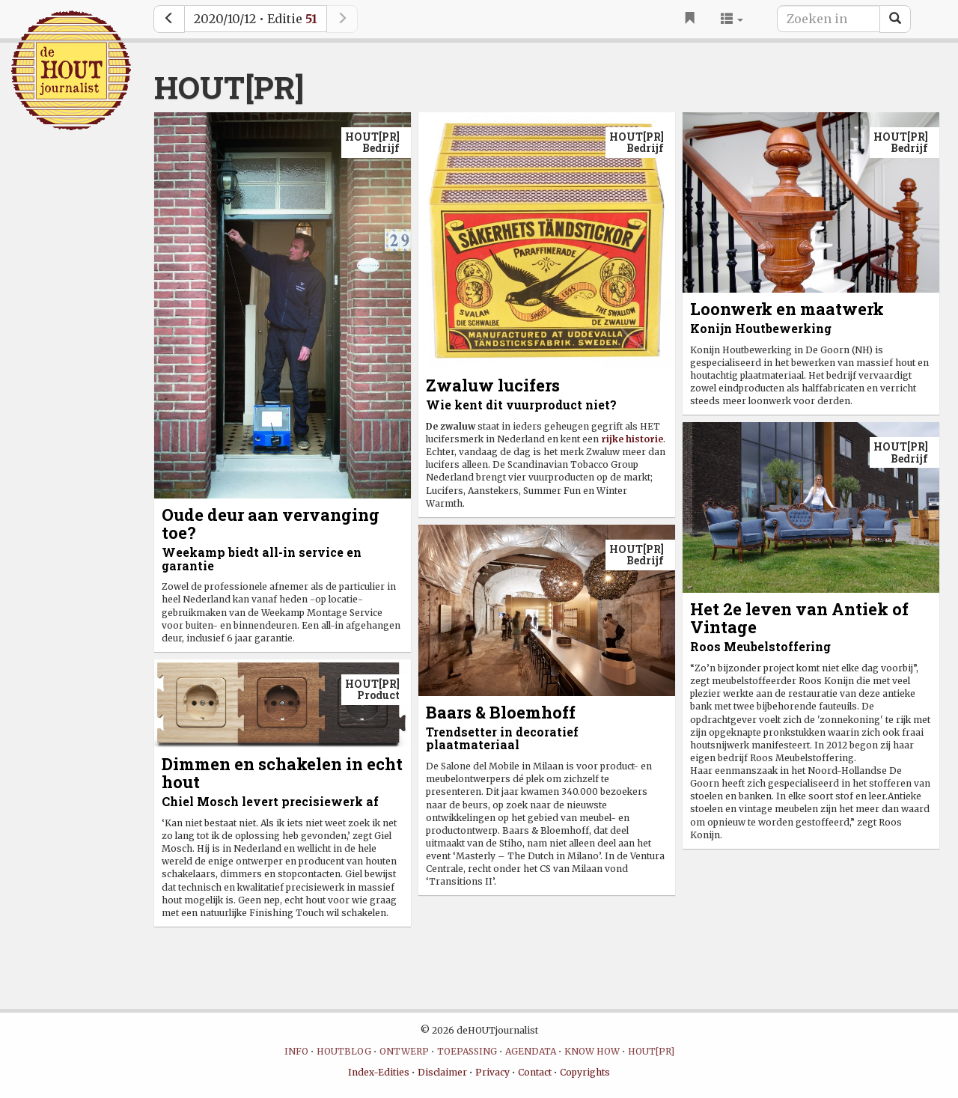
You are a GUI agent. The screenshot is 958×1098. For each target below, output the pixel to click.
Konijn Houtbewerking (761, 328)
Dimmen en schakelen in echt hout (282, 773)
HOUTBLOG (344, 1051)
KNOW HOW (592, 1051)
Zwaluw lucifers (493, 385)
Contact (535, 1072)
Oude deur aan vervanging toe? (270, 523)
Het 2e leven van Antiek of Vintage (799, 618)
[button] (732, 18)
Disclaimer (442, 1072)
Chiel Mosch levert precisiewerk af (270, 801)
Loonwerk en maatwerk (787, 309)
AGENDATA (530, 1051)
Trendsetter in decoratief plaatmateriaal (502, 738)
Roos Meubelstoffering (760, 646)
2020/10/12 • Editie (255, 18)
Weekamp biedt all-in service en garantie (261, 558)
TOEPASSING (467, 1051)
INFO (296, 1051)
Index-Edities (378, 1072)
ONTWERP (404, 1051)
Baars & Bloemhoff (501, 712)
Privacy (492, 1072)
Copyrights (585, 1072)
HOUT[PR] (651, 1051)
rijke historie (632, 439)
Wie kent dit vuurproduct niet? (521, 404)
